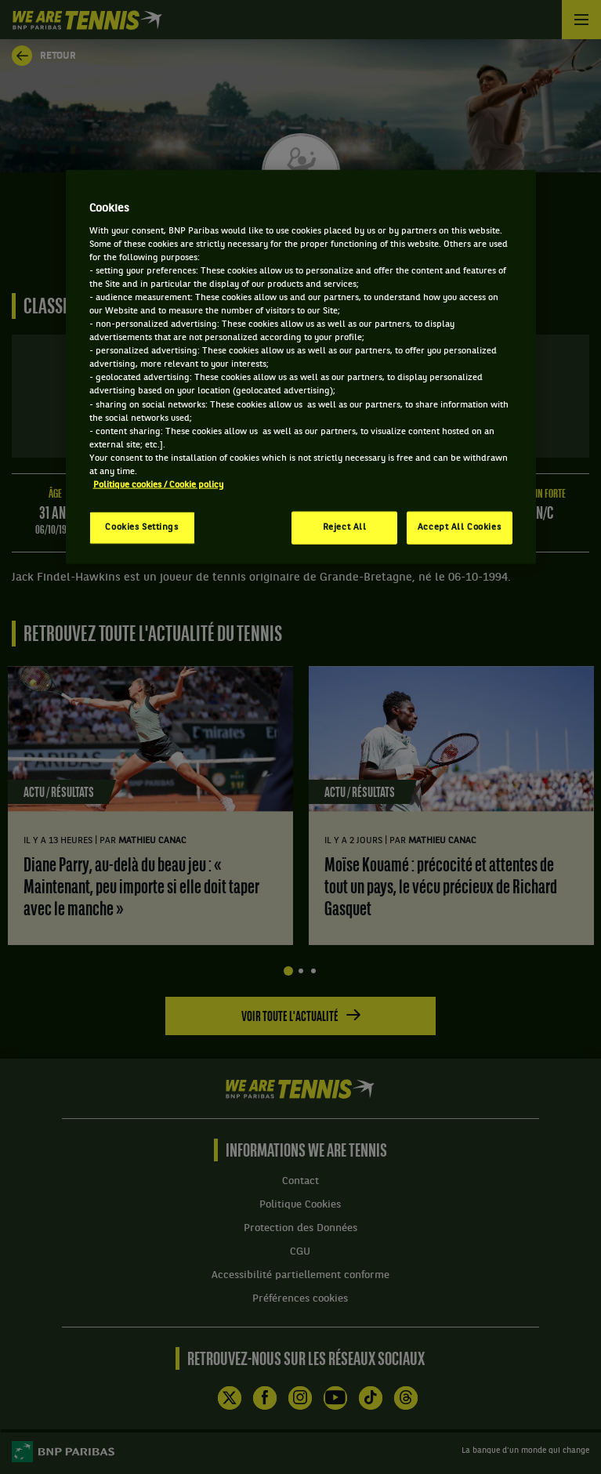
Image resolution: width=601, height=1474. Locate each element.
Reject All (345, 527)
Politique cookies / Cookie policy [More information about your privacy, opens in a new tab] (158, 485)
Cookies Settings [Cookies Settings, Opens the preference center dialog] (141, 527)
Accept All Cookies (459, 527)
